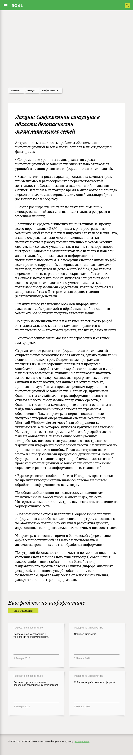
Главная (15, 90)
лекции (31, 90)
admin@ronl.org (82, 741)
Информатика (50, 90)
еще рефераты (23, 610)
